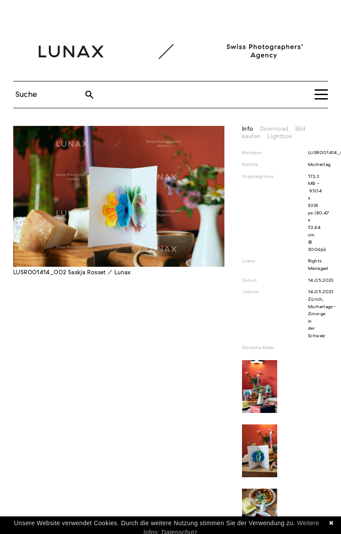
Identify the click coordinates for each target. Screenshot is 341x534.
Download (274, 129)
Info (247, 129)
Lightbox (280, 137)
